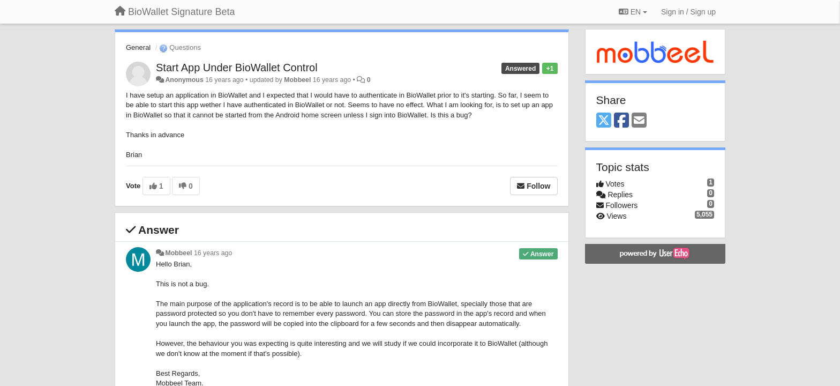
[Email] (639, 121)
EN (633, 12)
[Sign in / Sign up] (688, 12)
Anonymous (184, 80)
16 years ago (213, 253)
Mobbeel (297, 80)
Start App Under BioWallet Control (237, 67)
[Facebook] (621, 121)
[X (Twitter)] (603, 121)
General (138, 47)
